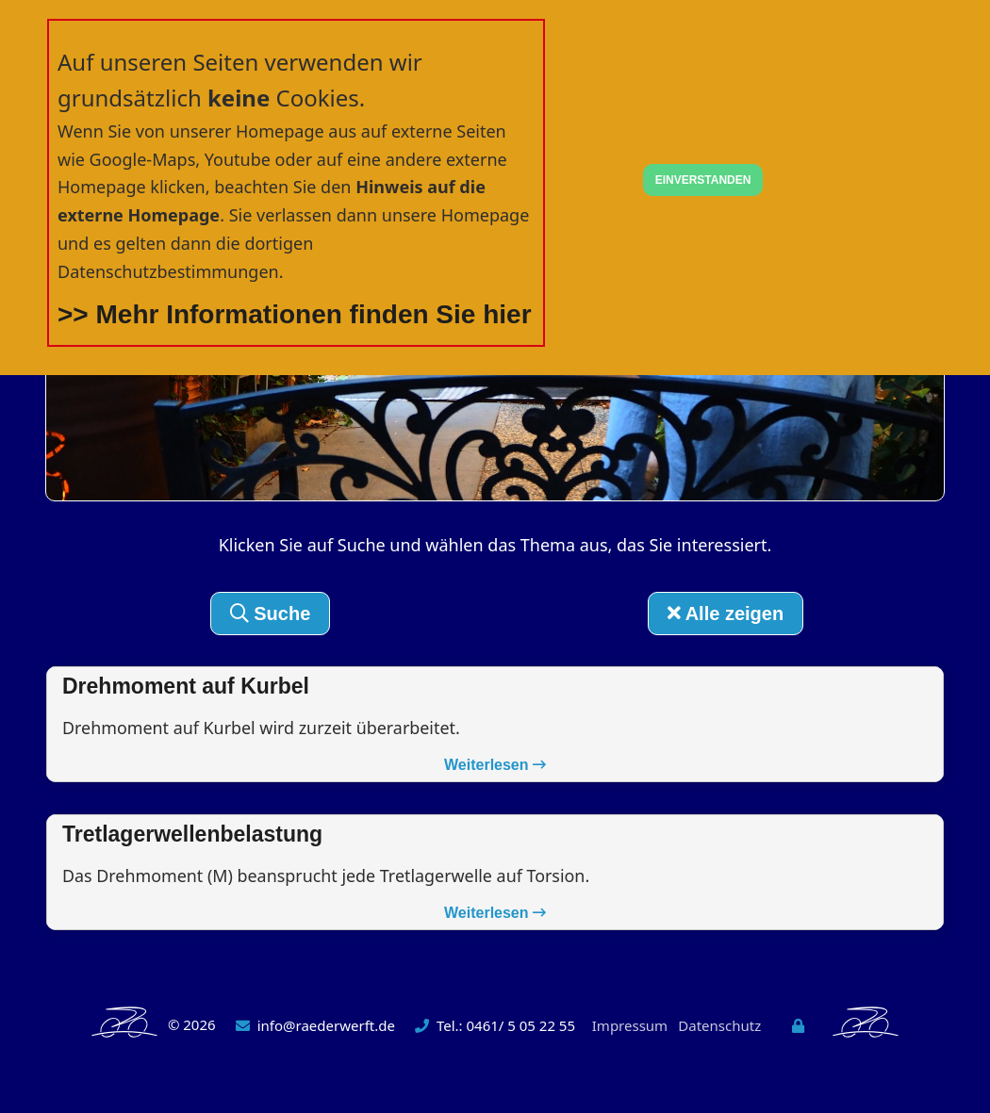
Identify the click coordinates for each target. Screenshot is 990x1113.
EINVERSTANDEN (703, 180)
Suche (270, 613)
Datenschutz (719, 1026)
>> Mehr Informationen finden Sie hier (295, 314)
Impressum (630, 1026)
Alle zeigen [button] (726, 613)
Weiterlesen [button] (495, 766)
